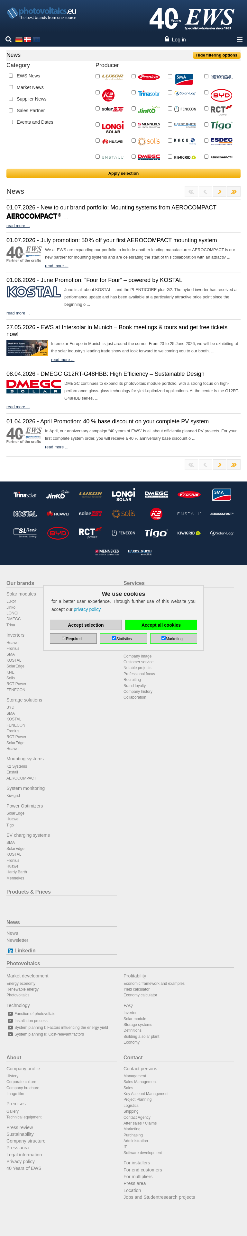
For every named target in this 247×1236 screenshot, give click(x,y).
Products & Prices (28, 892)
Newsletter (17, 940)
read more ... (18, 225)
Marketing (132, 1129)
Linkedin (21, 950)
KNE (10, 672)
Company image (137, 656)
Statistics (124, 639)
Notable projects (137, 668)
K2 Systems (16, 766)
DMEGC (13, 619)
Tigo (10, 825)
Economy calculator (140, 995)
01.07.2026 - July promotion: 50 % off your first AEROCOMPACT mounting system (111, 240)
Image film (15, 1093)
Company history (138, 691)
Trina (10, 625)
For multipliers (138, 1176)
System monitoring (25, 788)
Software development (143, 1153)
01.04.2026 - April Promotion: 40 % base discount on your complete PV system (107, 421)
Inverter (130, 1013)
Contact (133, 1057)
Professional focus (139, 674)
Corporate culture (21, 1082)
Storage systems (138, 1024)
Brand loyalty (135, 686)
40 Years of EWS (23, 1168)
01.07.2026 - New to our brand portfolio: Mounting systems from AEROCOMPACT (111, 207)
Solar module (135, 1019)
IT (125, 1147)
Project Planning (137, 1099)
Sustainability (20, 1134)
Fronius (12, 648)
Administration (136, 1141)
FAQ (128, 1005)
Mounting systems (25, 758)
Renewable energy (22, 989)
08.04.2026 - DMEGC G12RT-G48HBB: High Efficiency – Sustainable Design (105, 374)
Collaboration (135, 697)
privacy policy (87, 609)
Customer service (138, 662)
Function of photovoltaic (30, 1013)
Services (134, 583)
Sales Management (140, 1082)
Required (74, 639)
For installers (137, 1162)
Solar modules (21, 593)
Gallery (12, 1111)
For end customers (143, 1169)
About (13, 1057)
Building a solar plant (141, 1036)
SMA (10, 654)
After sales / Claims (140, 1123)
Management (135, 1076)
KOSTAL (13, 660)
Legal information (24, 1154)
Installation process (27, 1021)
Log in (179, 39)
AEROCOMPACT (21, 778)
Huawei (12, 642)
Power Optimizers (24, 805)
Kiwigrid (13, 795)
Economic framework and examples (154, 983)
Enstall (12, 772)
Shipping (131, 1111)
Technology (18, 1005)
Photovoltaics (23, 963)
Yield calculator (137, 989)
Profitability (135, 975)
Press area (17, 1147)
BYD (10, 707)
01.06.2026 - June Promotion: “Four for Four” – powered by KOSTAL (94, 280)
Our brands (20, 583)
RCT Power (16, 684)
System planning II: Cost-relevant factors (45, 1034)
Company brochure (22, 1088)
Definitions (133, 1030)
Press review (19, 1127)
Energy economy (20, 983)
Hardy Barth (16, 872)
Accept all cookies (161, 625)
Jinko (10, 607)
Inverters (15, 635)
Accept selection (86, 625)
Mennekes (15, 878)
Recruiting (132, 679)
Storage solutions (24, 699)
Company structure (26, 1140)
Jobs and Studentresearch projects (159, 1197)
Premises (16, 1103)
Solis (10, 678)
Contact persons (140, 1068)
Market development (27, 975)
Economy (132, 1042)
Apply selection (123, 173)
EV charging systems (28, 835)
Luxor (11, 601)
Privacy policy (20, 1161)
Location (132, 1190)
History (12, 1076)
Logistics (131, 1105)
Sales (128, 1088)
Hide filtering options (216, 55)
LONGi (12, 613)
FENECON (15, 690)
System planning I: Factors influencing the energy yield (57, 1027)
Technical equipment (23, 1117)
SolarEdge (15, 666)
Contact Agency (137, 1117)
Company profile (23, 1068)
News (13, 922)
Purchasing (133, 1135)
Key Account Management (146, 1093)
